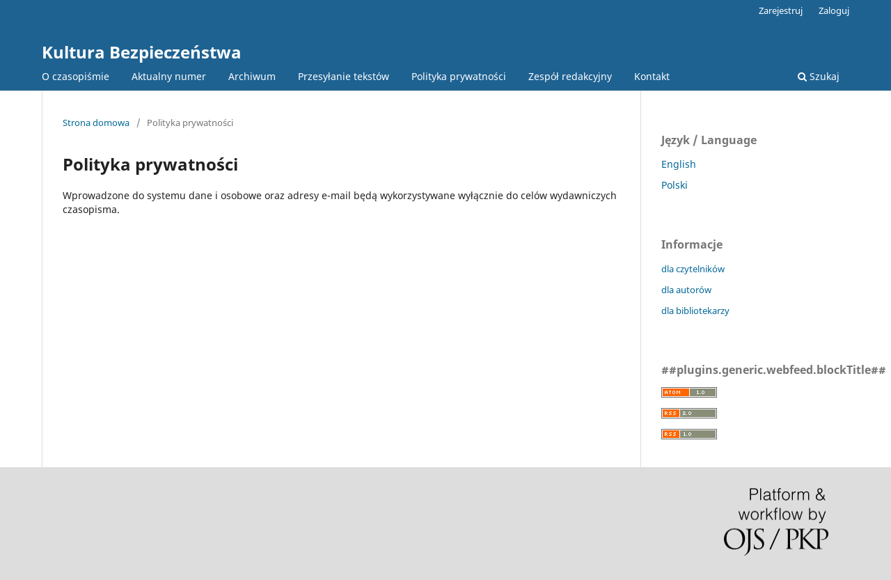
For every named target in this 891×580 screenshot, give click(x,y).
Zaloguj (834, 10)
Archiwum (252, 76)
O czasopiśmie (75, 76)
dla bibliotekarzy (695, 310)
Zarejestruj (781, 10)
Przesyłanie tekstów (343, 76)
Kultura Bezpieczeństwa (142, 51)
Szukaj (818, 76)
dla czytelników (693, 268)
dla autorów (686, 289)
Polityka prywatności (458, 76)
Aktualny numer (169, 76)
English (678, 164)
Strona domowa (96, 122)
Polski (674, 184)
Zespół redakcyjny (570, 76)
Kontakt (652, 76)
